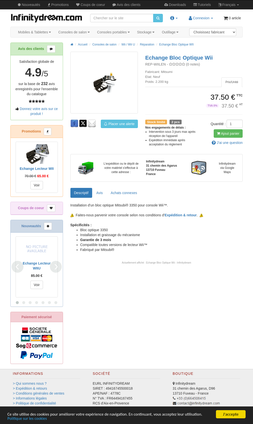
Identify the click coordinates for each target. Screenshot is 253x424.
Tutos (202, 5)
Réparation (147, 44)
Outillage (170, 32)
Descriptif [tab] (81, 193)
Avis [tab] (99, 193)
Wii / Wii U (128, 44)
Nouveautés (29, 5)
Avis (126, 5)
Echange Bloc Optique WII (176, 44)
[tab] (231, 82)
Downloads (175, 5)
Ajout (228, 133)
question (227, 143)
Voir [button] (37, 185)
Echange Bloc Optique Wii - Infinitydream (168, 262)
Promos (58, 5)
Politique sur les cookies (27, 418)
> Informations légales (30, 398)
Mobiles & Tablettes (34, 32)
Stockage (145, 32)
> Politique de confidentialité (34, 403)
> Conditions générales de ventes (38, 393)
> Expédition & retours (30, 388)
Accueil (82, 44)
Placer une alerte (119, 124)
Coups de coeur (90, 5)
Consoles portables (113, 32)
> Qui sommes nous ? (30, 383)
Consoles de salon (74, 32)
